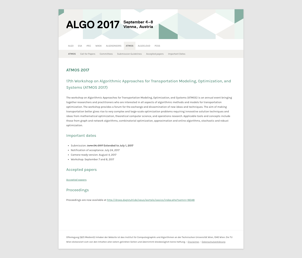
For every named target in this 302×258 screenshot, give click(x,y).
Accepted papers (155, 54)
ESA (80, 45)
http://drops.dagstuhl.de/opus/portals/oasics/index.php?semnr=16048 (151, 200)
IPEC (88, 45)
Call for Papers (87, 54)
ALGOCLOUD (144, 45)
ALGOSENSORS (113, 45)
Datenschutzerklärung (213, 241)
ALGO (71, 45)
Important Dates (176, 54)
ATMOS (129, 45)
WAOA (99, 45)
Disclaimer (193, 241)
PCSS (157, 45)
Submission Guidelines (129, 54)
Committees (106, 54)
